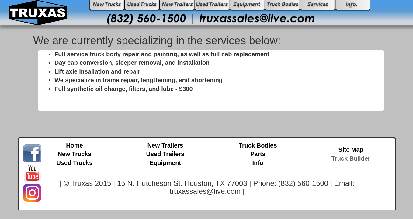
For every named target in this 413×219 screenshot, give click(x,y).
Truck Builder (350, 158)
